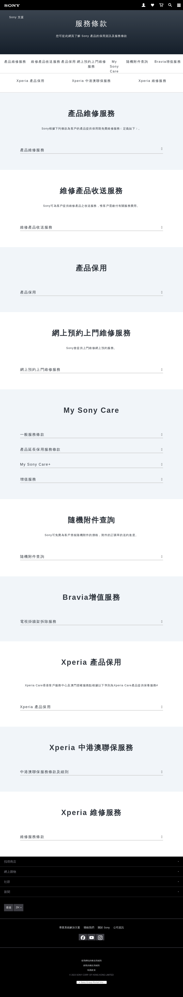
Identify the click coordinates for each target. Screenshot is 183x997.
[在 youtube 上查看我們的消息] (91, 937)
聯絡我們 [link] (89, 927)
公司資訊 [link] (118, 927)
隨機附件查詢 (91, 556)
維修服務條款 (91, 837)
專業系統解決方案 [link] (69, 927)
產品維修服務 (91, 149)
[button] (91, 861)
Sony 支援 (16, 17)
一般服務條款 (91, 434)
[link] (12, 4)
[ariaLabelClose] (179, 5)
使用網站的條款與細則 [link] (91, 960)
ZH (17, 907)
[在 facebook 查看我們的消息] (83, 937)
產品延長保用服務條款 (91, 449)
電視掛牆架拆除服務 (91, 621)
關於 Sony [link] (104, 927)
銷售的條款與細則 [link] (91, 965)
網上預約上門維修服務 (91, 369)
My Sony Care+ (91, 464)
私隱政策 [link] (91, 970)
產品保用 (91, 292)
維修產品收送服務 (91, 227)
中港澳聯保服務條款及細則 (91, 772)
